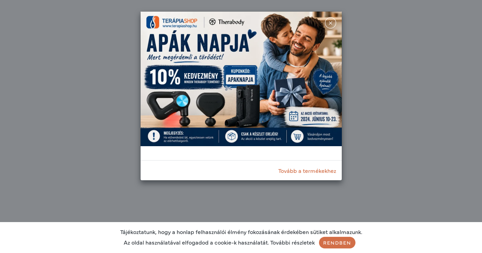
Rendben (337, 242)
